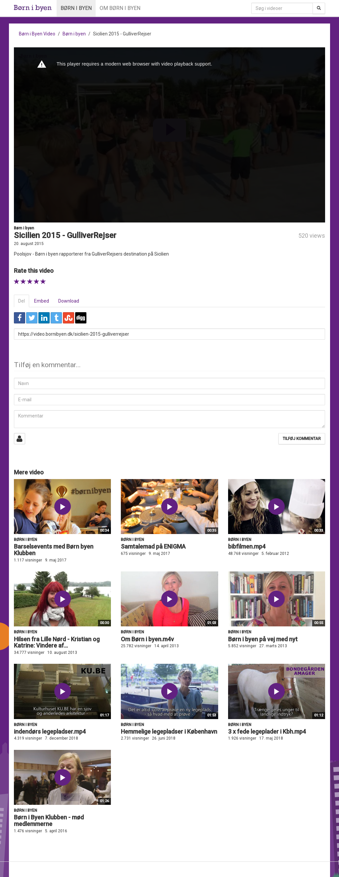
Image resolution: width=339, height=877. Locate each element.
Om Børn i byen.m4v (147, 639)
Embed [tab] (41, 301)
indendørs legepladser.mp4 (50, 731)
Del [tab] (21, 301)
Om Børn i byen (120, 8)
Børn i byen (76, 8)
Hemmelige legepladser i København (169, 731)
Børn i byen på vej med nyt (263, 639)
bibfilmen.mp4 (247, 546)
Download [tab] (68, 301)
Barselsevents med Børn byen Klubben (53, 550)
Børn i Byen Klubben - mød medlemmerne (49, 820)
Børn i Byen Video (37, 33)
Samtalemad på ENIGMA (153, 546)
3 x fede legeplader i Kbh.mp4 (267, 731)
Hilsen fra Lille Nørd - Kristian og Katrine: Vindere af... (57, 642)
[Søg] (319, 8)
